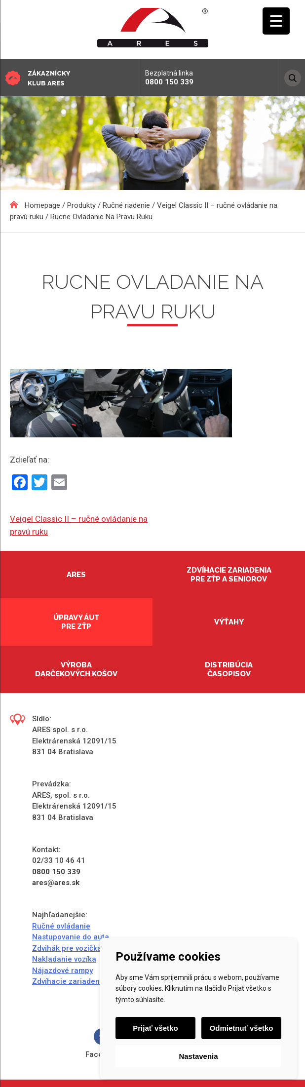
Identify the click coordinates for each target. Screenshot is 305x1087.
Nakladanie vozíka (64, 959)
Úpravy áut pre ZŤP (76, 622)
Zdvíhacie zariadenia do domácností (96, 981)
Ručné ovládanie (61, 926)
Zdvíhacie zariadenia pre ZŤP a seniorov (229, 574)
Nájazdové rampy (62, 970)
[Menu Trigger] (276, 21)
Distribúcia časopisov (229, 669)
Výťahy (229, 622)
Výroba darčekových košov (76, 669)
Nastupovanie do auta (70, 936)
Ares (76, 574)
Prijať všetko (155, 1028)
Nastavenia (198, 1056)
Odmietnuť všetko (241, 1028)
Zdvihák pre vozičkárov (72, 948)
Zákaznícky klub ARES (49, 78)
